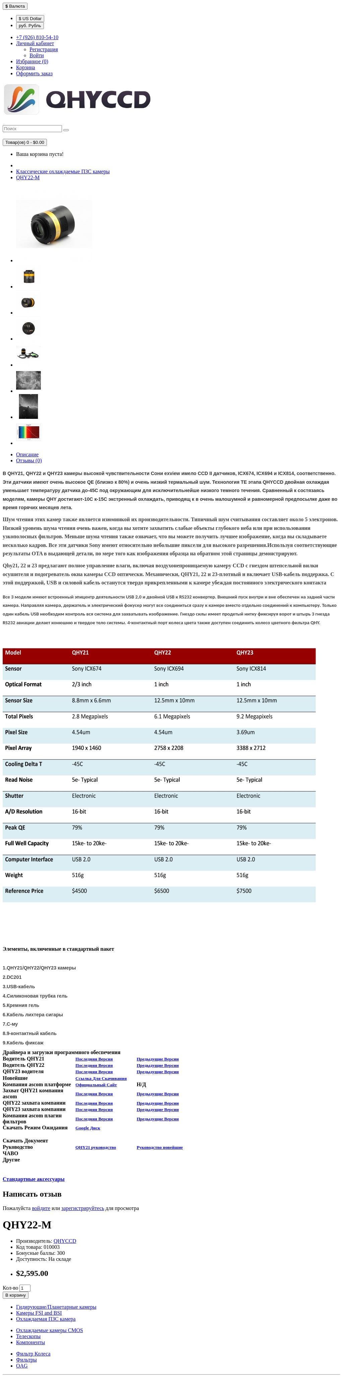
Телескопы (28, 1336)
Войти (36, 55)
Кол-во (10, 1288)
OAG (22, 1366)
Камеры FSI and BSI (39, 1313)
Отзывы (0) (29, 460)
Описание (27, 454)
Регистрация (43, 49)
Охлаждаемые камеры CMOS (49, 1330)
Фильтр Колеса (33, 1354)
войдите (41, 1208)
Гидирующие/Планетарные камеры (56, 1307)
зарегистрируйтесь (82, 1208)
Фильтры (26, 1360)
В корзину (15, 1295)
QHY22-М (28, 177)
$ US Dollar (30, 18)
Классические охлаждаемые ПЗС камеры (63, 171)
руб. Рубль (30, 25)
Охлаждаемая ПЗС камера (46, 1319)
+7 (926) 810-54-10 (37, 37)
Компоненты (30, 1342)
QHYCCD (65, 1241)
